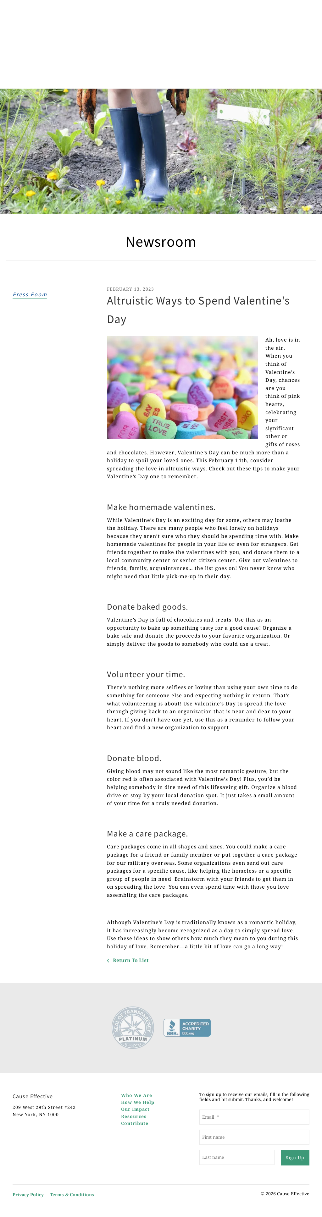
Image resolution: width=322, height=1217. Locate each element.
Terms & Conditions (72, 1195)
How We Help (137, 1102)
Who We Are (136, 1095)
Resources (134, 1116)
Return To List (130, 960)
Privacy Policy (28, 1195)
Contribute (134, 1123)
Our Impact (135, 1109)
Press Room (30, 294)
